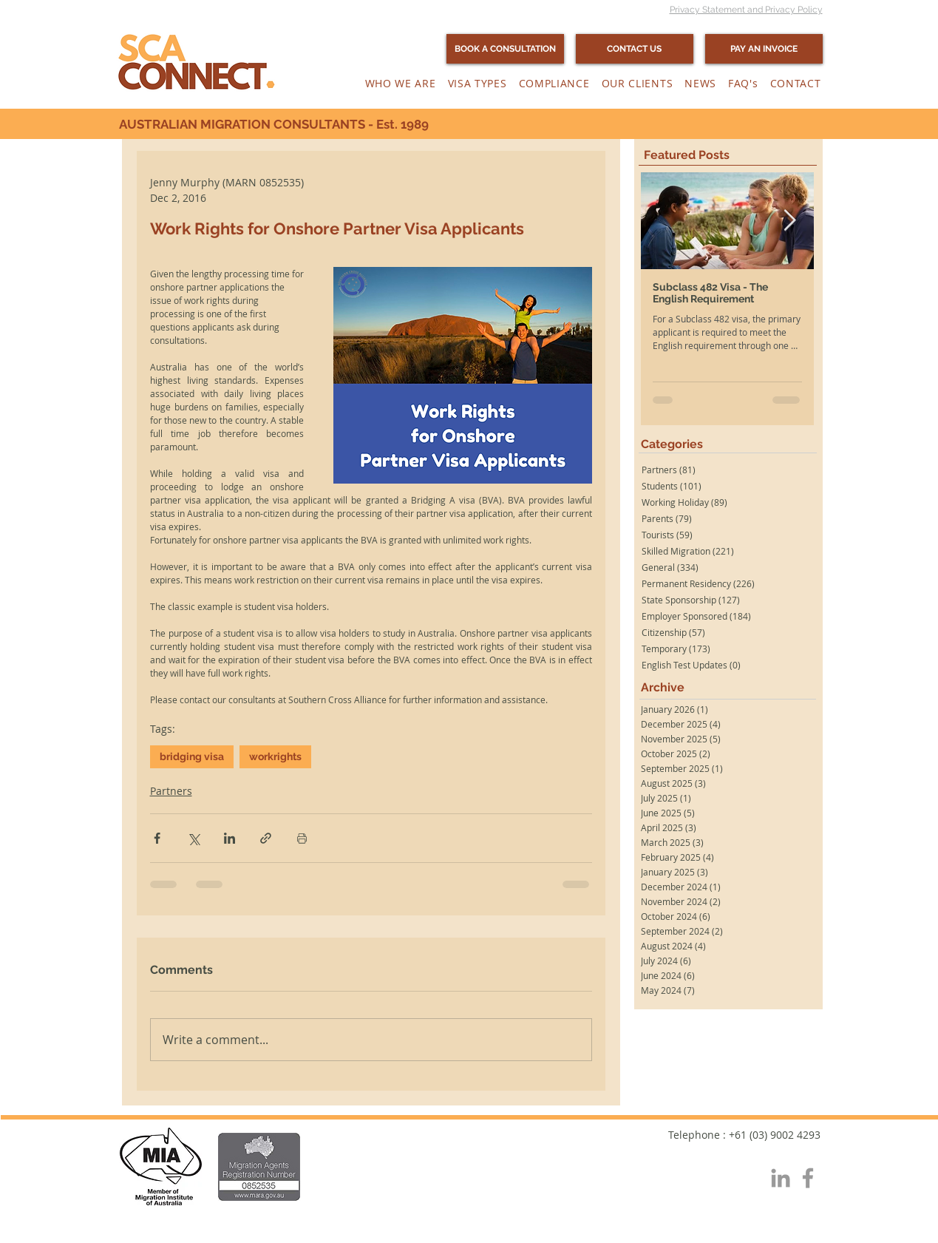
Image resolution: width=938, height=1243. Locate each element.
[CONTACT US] (634, 49)
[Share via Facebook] (157, 838)
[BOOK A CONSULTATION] (505, 49)
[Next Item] (790, 221)
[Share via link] (266, 838)
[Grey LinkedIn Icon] (780, 1178)
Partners (171, 791)
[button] (400, 83)
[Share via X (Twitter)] (193, 838)
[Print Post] (302, 838)
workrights (275, 756)
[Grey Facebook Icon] (808, 1178)
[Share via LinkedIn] (229, 838)
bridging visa (192, 756)
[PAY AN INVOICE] (764, 49)
